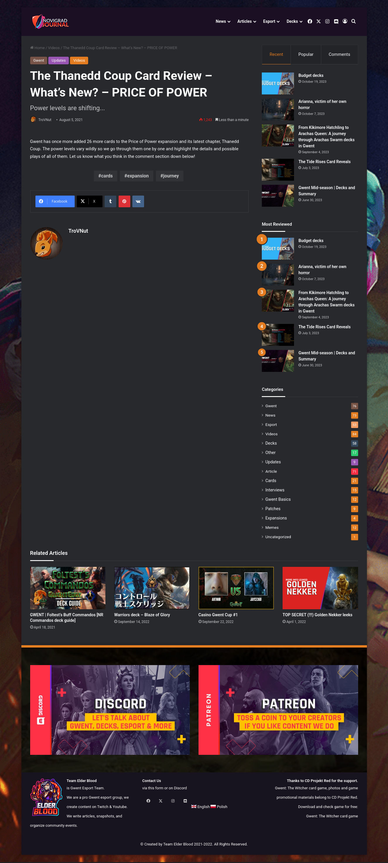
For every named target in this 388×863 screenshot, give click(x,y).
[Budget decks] (278, 84)
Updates (59, 60)
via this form (152, 789)
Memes (271, 528)
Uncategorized (278, 537)
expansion (138, 176)
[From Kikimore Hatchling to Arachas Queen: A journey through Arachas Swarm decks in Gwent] (278, 136)
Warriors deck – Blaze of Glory (142, 615)
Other (270, 453)
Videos (54, 48)
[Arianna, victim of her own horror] (278, 110)
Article (271, 472)
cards (107, 176)
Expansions (276, 519)
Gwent (38, 60)
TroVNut (47, 120)
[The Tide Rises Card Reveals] (278, 171)
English (151, 807)
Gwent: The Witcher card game (332, 817)
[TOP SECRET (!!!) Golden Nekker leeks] (320, 589)
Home (37, 48)
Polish (170, 807)
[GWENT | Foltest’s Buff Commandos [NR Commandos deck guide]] (68, 589)
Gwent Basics (278, 500)
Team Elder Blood (178, 845)
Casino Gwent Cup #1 (218, 615)
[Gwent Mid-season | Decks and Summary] (278, 197)
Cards (270, 481)
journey (171, 176)
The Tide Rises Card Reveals (324, 162)
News (221, 21)
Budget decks (311, 76)
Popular (306, 54)
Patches (273, 509)
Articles (244, 21)
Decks (292, 21)
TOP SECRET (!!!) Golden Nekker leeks (318, 615)
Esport (269, 21)
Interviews (274, 491)
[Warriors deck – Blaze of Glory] (152, 589)
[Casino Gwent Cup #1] (236, 589)
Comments (339, 54)
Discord (180, 789)
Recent (276, 54)
